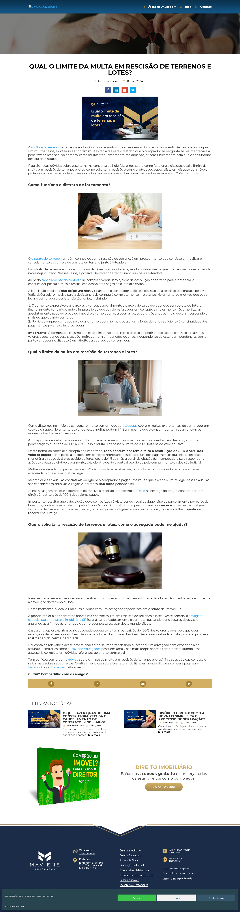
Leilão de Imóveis (129, 879)
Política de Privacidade (14, 906)
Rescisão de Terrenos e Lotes (136, 874)
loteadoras (129, 425)
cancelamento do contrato (61, 279)
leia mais (94, 734)
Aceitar (137, 898)
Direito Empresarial (131, 854)
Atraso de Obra (129, 859)
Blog (161, 662)
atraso (140, 490)
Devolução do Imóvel (132, 864)
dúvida (73, 659)
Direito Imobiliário (107, 80)
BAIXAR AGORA (163, 786)
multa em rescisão (45, 146)
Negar (176, 898)
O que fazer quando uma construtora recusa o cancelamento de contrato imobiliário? (86, 716)
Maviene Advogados (85, 648)
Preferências (216, 898)
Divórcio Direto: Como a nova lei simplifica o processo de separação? (181, 715)
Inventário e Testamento (134, 884)
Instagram (58, 666)
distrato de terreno (45, 258)
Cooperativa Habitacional (134, 869)
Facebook (35, 666)
